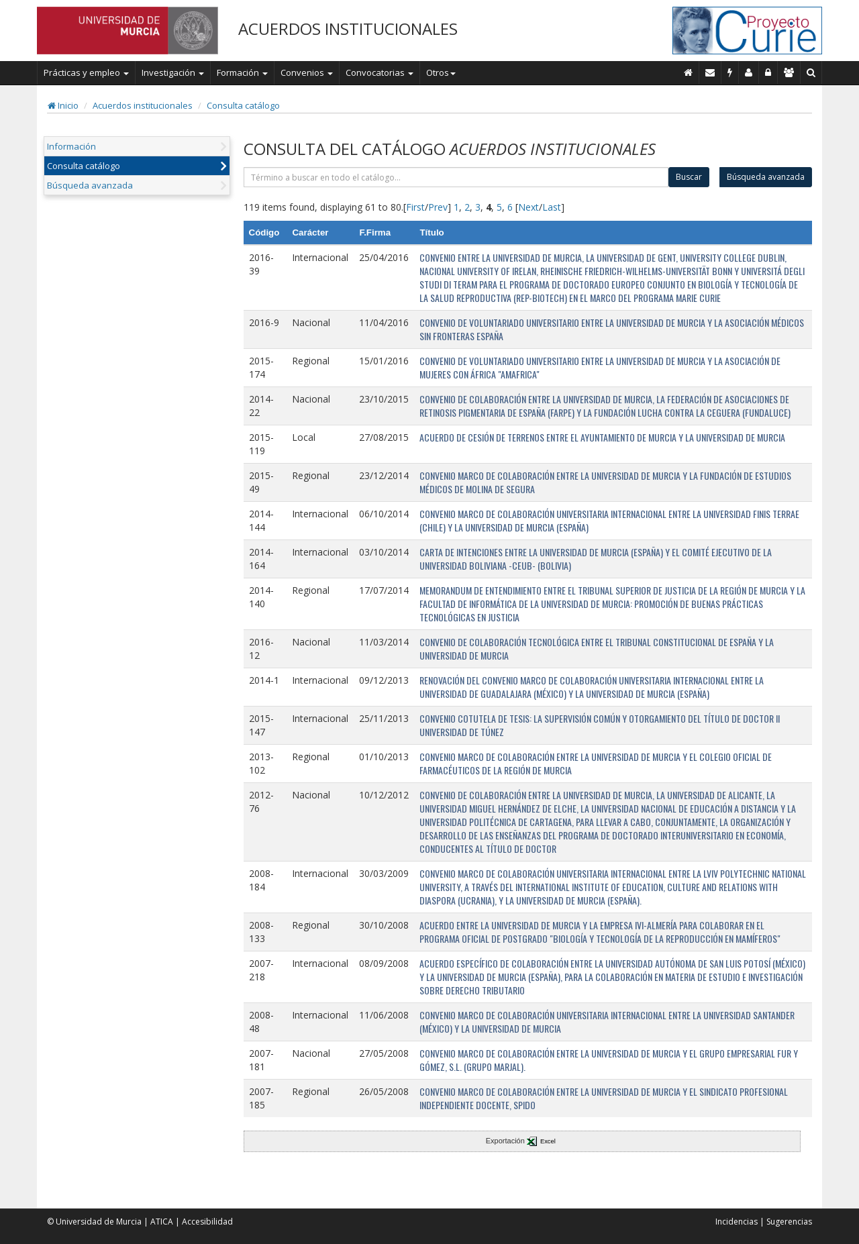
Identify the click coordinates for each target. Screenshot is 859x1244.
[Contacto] (710, 72)
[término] (456, 177)
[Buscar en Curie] (811, 72)
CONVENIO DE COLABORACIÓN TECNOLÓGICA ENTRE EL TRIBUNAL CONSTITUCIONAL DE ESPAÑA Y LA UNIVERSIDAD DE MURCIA (596, 648)
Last (551, 207)
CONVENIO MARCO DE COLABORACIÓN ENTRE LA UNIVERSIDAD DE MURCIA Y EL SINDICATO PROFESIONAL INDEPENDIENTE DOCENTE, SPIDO (603, 1098)
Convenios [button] (307, 72)
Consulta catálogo (243, 105)
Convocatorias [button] (379, 72)
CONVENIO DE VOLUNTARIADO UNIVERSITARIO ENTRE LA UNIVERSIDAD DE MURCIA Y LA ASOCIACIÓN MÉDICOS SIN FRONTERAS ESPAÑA (611, 329)
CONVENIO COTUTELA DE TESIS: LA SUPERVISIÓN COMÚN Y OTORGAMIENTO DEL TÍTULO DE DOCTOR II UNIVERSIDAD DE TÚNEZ (599, 725)
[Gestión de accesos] (789, 72)
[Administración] (768, 72)
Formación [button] (242, 72)
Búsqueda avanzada (90, 185)
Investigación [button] (173, 72)
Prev (438, 207)
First (415, 207)
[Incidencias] (730, 72)
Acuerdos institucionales (143, 105)
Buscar (689, 177)
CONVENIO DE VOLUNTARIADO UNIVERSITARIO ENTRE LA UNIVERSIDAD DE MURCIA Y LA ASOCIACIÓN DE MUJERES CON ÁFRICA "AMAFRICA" (599, 367)
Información (71, 146)
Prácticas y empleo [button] (86, 72)
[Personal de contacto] (749, 72)
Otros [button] (441, 72)
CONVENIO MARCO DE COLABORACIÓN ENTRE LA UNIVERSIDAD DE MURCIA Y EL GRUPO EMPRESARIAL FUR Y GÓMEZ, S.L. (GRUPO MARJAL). (608, 1060)
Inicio (63, 105)
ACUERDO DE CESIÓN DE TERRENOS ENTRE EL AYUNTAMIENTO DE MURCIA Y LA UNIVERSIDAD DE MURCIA (602, 437)
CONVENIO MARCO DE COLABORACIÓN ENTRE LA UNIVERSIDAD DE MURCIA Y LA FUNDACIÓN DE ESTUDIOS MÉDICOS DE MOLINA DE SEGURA (605, 482)
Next (528, 207)
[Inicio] (688, 72)
